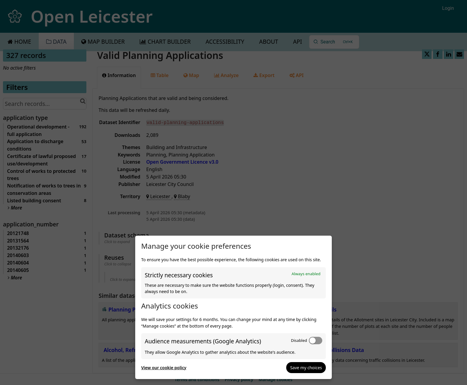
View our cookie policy (163, 367)
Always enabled (306, 273)
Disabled (299, 340)
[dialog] (233, 307)
